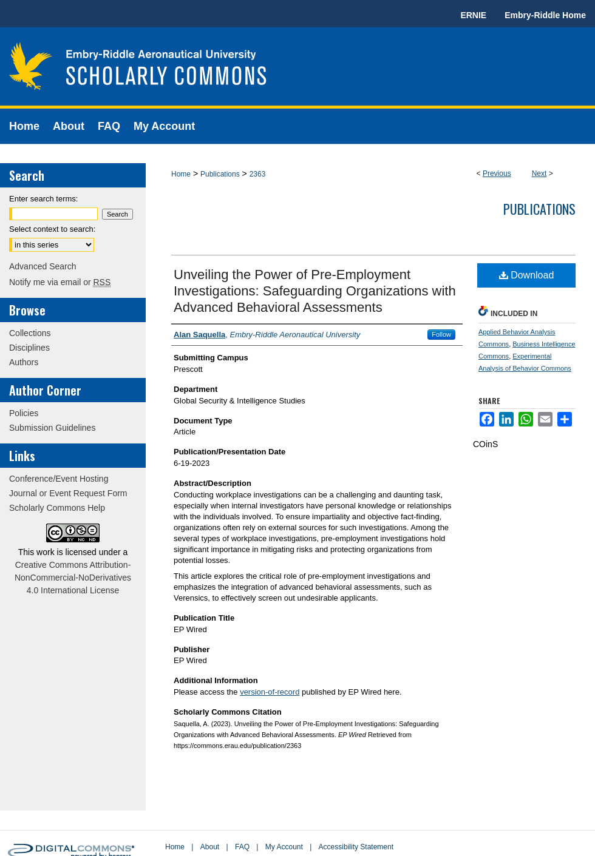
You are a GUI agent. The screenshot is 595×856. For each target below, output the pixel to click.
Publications (220, 174)
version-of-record (269, 691)
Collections (29, 333)
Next (539, 173)
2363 (258, 174)
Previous (497, 173)
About (209, 847)
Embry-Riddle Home (545, 15)
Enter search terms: (43, 198)
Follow (441, 334)
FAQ (242, 847)
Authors (23, 362)
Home (181, 174)
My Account (284, 847)
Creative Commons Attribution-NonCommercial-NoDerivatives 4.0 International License (73, 577)
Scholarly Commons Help (57, 508)
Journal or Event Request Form (68, 493)
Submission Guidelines (52, 428)
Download (526, 275)
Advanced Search (42, 266)
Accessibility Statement (356, 847)
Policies (23, 413)
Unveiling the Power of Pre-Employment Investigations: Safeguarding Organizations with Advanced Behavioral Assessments (315, 291)
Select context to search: (52, 229)
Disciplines (29, 347)
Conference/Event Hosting (58, 479)
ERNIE (473, 15)
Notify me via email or (59, 282)
